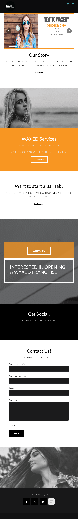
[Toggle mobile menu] (73, 4)
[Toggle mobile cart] (68, 4)
